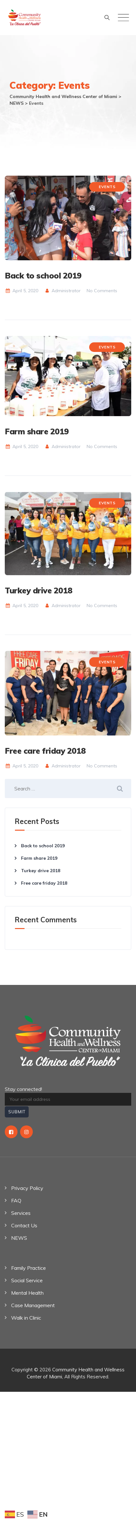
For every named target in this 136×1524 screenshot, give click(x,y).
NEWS (19, 1238)
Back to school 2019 (43, 275)
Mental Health (27, 1293)
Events (107, 186)
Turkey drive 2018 (38, 590)
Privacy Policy (27, 1188)
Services (21, 1213)
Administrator (62, 290)
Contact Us (24, 1225)
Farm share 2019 (37, 431)
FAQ (16, 1200)
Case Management (33, 1305)
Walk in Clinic (26, 1317)
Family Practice (28, 1268)
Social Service (27, 1280)
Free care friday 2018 (45, 751)
